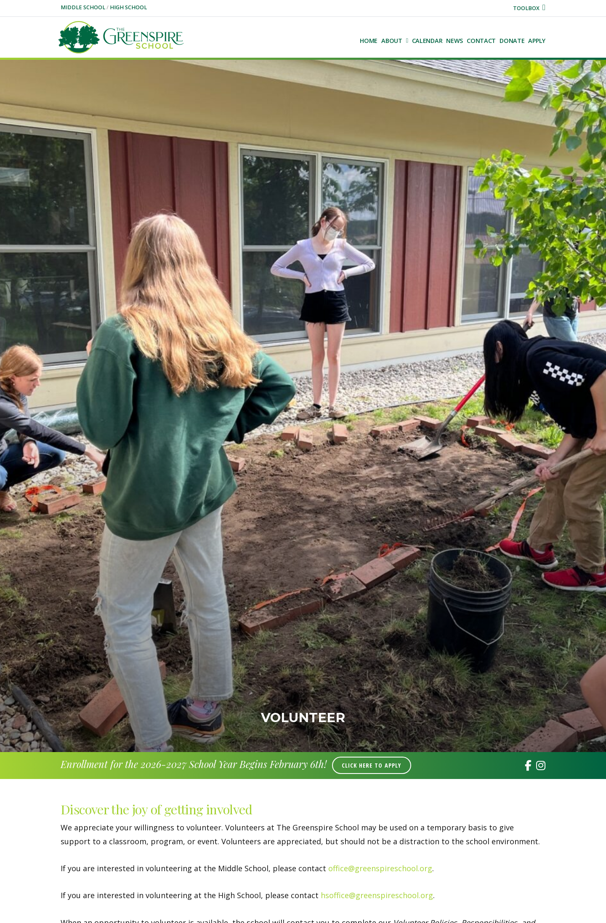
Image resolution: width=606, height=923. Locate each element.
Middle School (83, 7)
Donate (512, 41)
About (391, 41)
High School (128, 7)
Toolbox (529, 8)
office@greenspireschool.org (380, 868)
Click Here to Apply (371, 765)
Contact (481, 41)
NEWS (454, 41)
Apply (536, 41)
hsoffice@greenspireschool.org (377, 895)
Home (368, 41)
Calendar (427, 41)
